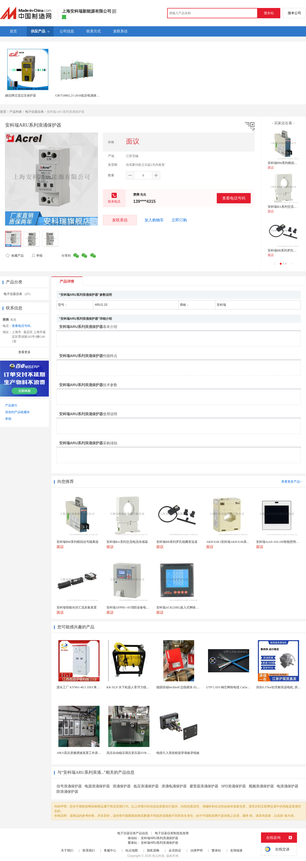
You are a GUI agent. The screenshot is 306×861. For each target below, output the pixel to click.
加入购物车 (154, 220)
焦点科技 (158, 856)
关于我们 (67, 850)
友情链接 (236, 850)
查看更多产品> (291, 481)
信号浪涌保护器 (69, 786)
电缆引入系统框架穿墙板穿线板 (178, 753)
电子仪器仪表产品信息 (132, 833)
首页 (3, 112)
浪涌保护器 (122, 786)
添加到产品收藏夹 (17, 412)
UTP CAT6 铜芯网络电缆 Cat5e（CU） (232, 687)
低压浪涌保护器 (146, 786)
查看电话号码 (233, 198)
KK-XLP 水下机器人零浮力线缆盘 (129, 687)
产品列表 (16, 112)
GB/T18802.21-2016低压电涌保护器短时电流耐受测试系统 (94, 95)
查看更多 (24, 352)
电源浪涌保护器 (97, 786)
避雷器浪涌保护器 (204, 786)
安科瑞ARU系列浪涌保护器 (159, 838)
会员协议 (175, 850)
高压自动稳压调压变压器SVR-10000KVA (133, 753)
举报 (36, 255)
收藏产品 (15, 255)
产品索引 (11, 405)
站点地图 (131, 850)
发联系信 (120, 220)
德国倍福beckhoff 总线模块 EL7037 (179, 687)
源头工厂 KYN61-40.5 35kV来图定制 (81, 687)
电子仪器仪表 (34, 112)
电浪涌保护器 (287, 786)
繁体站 (216, 850)
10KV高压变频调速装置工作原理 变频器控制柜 (88, 753)
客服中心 (110, 850)
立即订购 (179, 220)
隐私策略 (153, 850)
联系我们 (89, 850)
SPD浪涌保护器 (233, 786)
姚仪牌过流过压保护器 (20, 95)
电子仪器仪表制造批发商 (172, 833)
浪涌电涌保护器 (174, 786)
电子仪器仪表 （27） (18, 294)
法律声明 (196, 850)
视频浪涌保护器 (261, 786)
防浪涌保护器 (67, 792)
